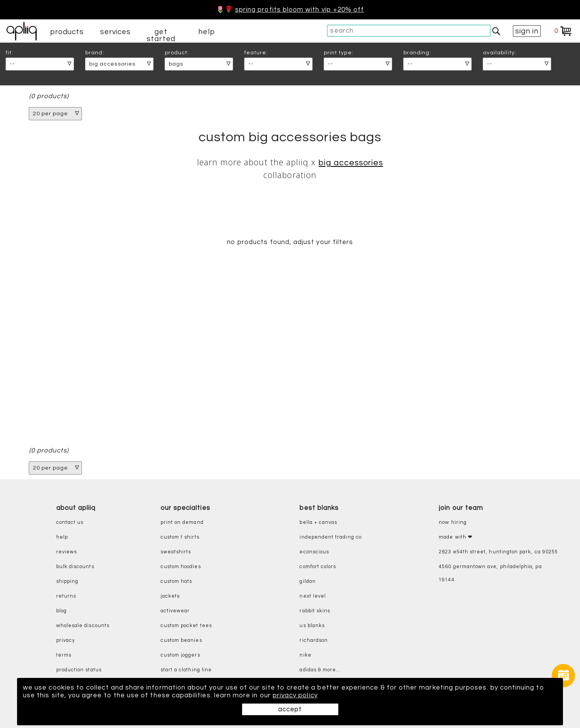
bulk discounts (75, 566)
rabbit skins (315, 611)
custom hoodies (181, 566)
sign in (526, 31)
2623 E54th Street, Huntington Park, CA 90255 (498, 552)
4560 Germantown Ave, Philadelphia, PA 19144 (490, 573)
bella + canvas (318, 522)
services (115, 32)
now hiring (453, 522)
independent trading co (330, 537)
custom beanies (181, 640)
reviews (66, 552)
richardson (314, 640)
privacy (65, 640)
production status (79, 670)
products (67, 32)
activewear (175, 611)
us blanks (312, 625)
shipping (67, 581)
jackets (170, 596)
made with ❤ (456, 537)
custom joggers (180, 655)
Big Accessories (351, 163)
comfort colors (318, 566)
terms (63, 655)
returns (66, 596)
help (206, 32)
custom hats (176, 581)
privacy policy (295, 695)
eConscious (314, 552)
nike (305, 655)
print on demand (182, 522)
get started (161, 35)
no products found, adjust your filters (290, 242)
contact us (70, 522)
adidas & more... (320, 670)
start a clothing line (186, 670)
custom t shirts (180, 537)
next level (313, 596)
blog (61, 611)
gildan (307, 581)
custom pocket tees (186, 625)
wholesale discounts (82, 625)
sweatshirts (176, 552)
